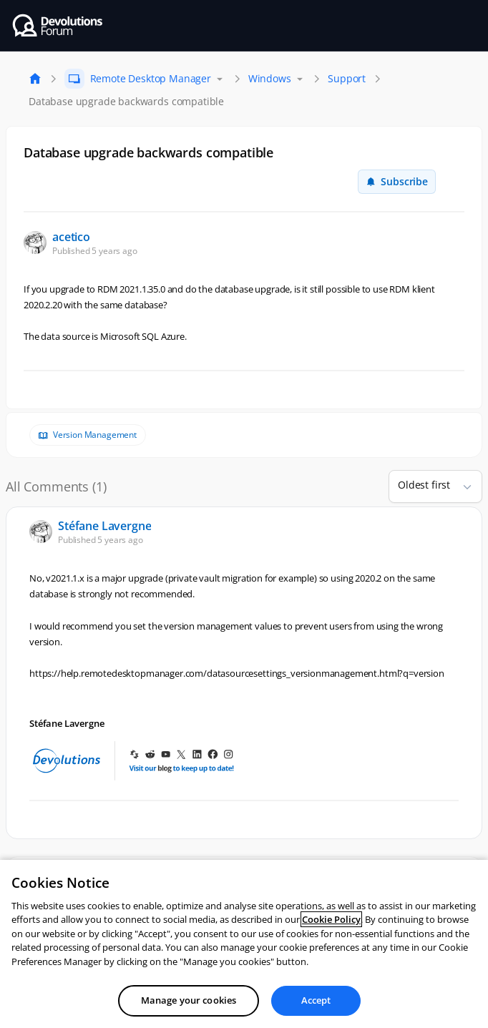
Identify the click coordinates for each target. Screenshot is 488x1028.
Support (347, 78)
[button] (461, 486)
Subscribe (397, 181)
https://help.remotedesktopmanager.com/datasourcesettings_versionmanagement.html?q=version (236, 673)
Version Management (95, 435)
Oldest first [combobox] (424, 484)
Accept (316, 1000)
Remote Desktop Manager (150, 78)
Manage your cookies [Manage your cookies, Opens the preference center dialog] (188, 1000)
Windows (269, 78)
